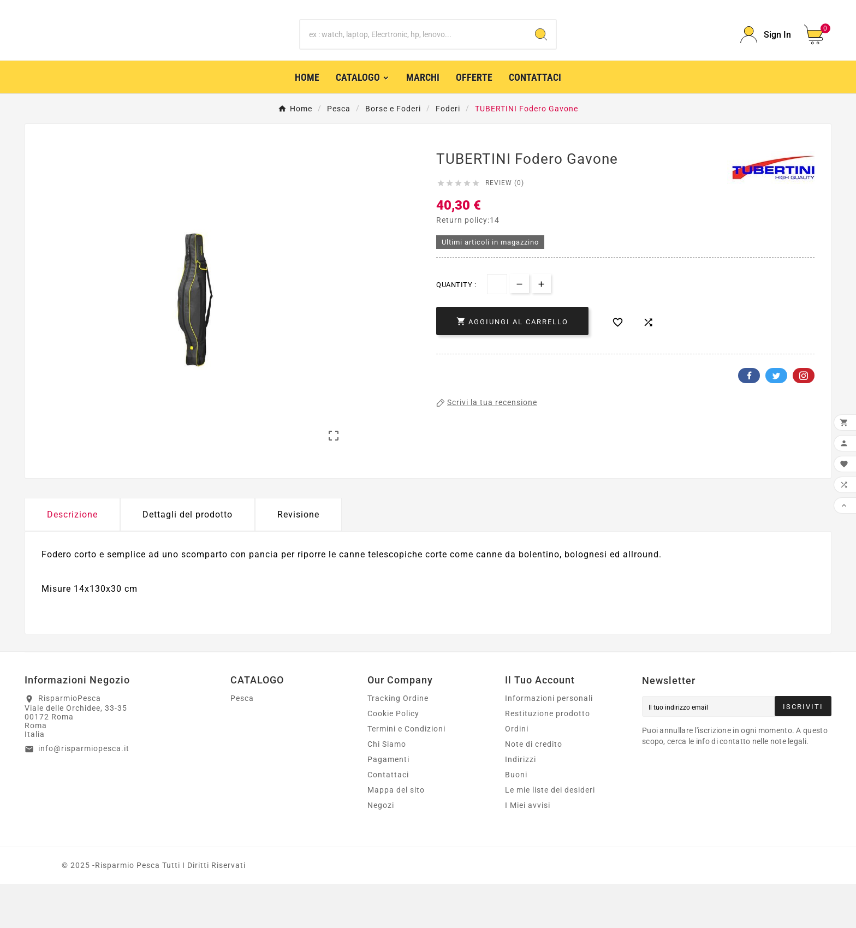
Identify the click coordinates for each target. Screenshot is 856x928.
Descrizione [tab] (72, 558)
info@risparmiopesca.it (83, 792)
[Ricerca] (413, 51)
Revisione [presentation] (298, 558)
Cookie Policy (393, 757)
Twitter (776, 407)
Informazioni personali (549, 742)
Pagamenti (388, 803)
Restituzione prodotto (547, 757)
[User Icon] (765, 50)
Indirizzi (520, 803)
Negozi (380, 849)
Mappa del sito (396, 834)
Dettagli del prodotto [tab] (187, 558)
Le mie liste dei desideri (550, 834)
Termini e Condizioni (406, 773)
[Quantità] (497, 316)
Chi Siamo (386, 788)
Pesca (242, 742)
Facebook (749, 407)
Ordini (516, 773)
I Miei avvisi (527, 849)
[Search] (541, 51)
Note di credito (533, 788)
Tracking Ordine (398, 742)
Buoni (516, 818)
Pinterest (804, 407)
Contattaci (388, 818)
